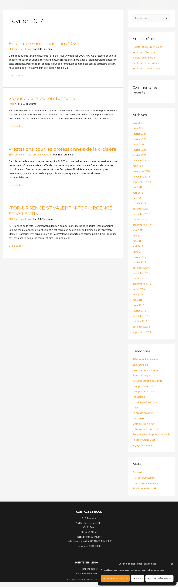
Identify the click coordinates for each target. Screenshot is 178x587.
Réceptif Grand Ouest (145, 444)
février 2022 (139, 139)
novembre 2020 (141, 160)
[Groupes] (61, 5)
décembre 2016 (141, 268)
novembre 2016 (141, 273)
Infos (29, 219)
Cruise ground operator (39, 154)
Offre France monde (144, 423)
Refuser (137, 578)
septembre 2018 (142, 182)
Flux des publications (144, 482)
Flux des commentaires (145, 488)
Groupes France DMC (144, 386)
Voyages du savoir (143, 450)
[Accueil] (31, 5)
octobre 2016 (140, 278)
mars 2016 (138, 305)
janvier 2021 (140, 155)
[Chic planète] (105, 5)
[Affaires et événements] (83, 5)
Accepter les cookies (115, 578)
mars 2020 (138, 166)
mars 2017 (138, 251)
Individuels (139, 397)
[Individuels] (45, 5)
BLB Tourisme (17, 154)
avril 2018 (138, 192)
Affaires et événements (146, 359)
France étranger (142, 375)
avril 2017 (138, 246)
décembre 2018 (141, 171)
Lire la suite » (16, 126)
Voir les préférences (159, 578)
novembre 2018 (141, 176)
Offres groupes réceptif (146, 429)
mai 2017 (138, 241)
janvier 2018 (140, 203)
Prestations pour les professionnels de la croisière (62, 149)
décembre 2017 (141, 209)
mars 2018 (138, 198)
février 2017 (139, 257)
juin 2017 (138, 235)
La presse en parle (143, 413)
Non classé (139, 418)
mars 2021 (138, 144)
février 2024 (139, 134)
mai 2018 (138, 187)
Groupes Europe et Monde (147, 381)
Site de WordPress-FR (145, 493)
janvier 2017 (140, 262)
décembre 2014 (141, 326)
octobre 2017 (140, 219)
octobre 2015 (140, 321)
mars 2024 (138, 128)
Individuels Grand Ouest (146, 402)
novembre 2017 (141, 214)
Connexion (139, 477)
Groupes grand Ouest (145, 391)
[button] (172, 563)
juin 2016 (138, 294)
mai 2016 (138, 300)
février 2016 (139, 310)
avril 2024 (138, 123)
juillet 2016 (139, 289)
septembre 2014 (142, 332)
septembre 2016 (142, 284)
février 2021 (139, 150)
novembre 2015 (141, 316)
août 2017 (138, 230)
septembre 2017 (142, 225)
